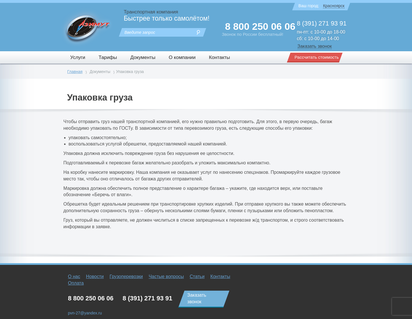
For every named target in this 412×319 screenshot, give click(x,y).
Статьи (197, 276)
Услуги (77, 57)
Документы (142, 57)
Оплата (76, 283)
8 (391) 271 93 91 (322, 23)
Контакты (219, 57)
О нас (74, 276)
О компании (182, 57)
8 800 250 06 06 (260, 26)
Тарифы (108, 57)
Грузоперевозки (126, 276)
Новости (95, 276)
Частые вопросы (166, 276)
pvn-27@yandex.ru (85, 313)
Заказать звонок (315, 46)
